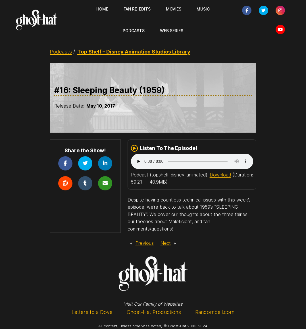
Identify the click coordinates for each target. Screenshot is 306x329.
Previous (145, 243)
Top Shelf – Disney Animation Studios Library (133, 52)
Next (166, 243)
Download (220, 175)
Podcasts (61, 52)
